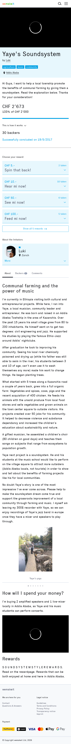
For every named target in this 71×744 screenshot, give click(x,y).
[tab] (7, 273)
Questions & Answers (11, 706)
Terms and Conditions (46, 706)
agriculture (9, 67)
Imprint (40, 714)
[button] (59, 3)
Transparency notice (46, 711)
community (31, 67)
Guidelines (41, 703)
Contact (6, 703)
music (20, 67)
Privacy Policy (43, 708)
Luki (8, 60)
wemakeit (8, 689)
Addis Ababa (12, 72)
